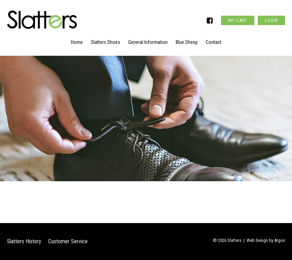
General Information (148, 42)
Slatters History (24, 241)
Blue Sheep (187, 42)
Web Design (257, 240)
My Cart (237, 20)
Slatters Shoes (105, 42)
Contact (213, 42)
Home (77, 42)
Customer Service (68, 241)
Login (271, 20)
